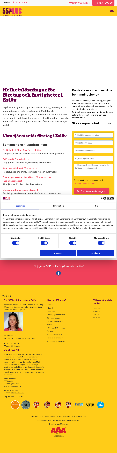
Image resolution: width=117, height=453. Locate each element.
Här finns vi (51, 305)
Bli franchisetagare (55, 321)
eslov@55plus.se (13, 346)
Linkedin (96, 314)
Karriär (50, 324)
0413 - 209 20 (12, 343)
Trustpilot (7, 296)
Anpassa (58, 253)
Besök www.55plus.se (58, 424)
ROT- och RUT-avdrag (56, 328)
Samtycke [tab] (20, 206)
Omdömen (51, 311)
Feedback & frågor (54, 334)
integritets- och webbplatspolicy (86, 183)
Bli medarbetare (53, 318)
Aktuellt (50, 308)
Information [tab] (58, 206)
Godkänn (95, 253)
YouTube (96, 318)
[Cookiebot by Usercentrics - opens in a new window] (103, 198)
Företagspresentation (56, 315)
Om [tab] (96, 206)
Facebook (97, 308)
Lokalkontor (21, 2)
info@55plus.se (17, 393)
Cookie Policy (74, 420)
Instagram (97, 311)
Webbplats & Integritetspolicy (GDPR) (52, 420)
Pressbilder (51, 331)
